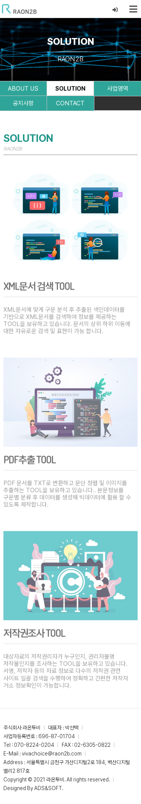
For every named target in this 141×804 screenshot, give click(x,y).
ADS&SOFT (48, 788)
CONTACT (70, 103)
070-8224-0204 (34, 745)
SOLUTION (70, 88)
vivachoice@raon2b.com (52, 754)
